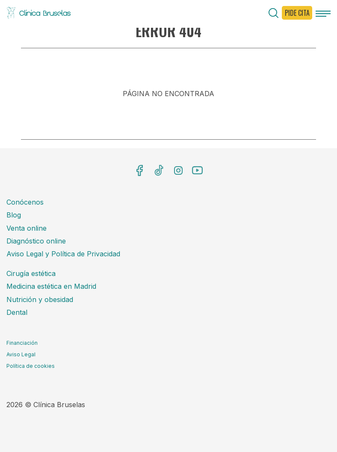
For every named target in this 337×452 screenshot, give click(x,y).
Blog (13, 215)
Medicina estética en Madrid (51, 286)
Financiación (22, 343)
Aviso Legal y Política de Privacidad (63, 253)
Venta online (26, 228)
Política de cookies (30, 366)
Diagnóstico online (36, 241)
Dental (16, 312)
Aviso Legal (20, 354)
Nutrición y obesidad (39, 299)
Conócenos (25, 202)
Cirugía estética (31, 273)
